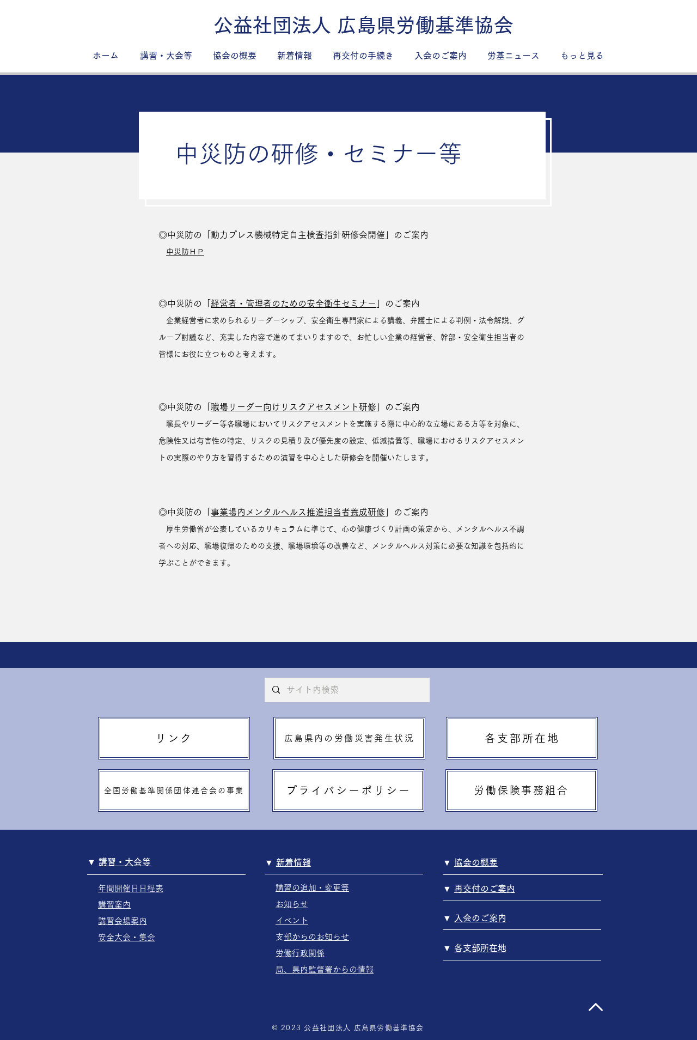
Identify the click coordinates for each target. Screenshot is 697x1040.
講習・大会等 (125, 861)
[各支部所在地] (522, 738)
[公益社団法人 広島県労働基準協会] (363, 25)
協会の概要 (476, 862)
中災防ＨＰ (185, 252)
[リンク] (174, 738)
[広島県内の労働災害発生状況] (349, 738)
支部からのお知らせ (316, 937)
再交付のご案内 (484, 888)
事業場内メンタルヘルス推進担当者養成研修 (298, 512)
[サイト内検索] (346, 690)
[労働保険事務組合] (521, 790)
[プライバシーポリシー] (348, 790)
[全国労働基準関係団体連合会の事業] (174, 790)
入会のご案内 (480, 918)
